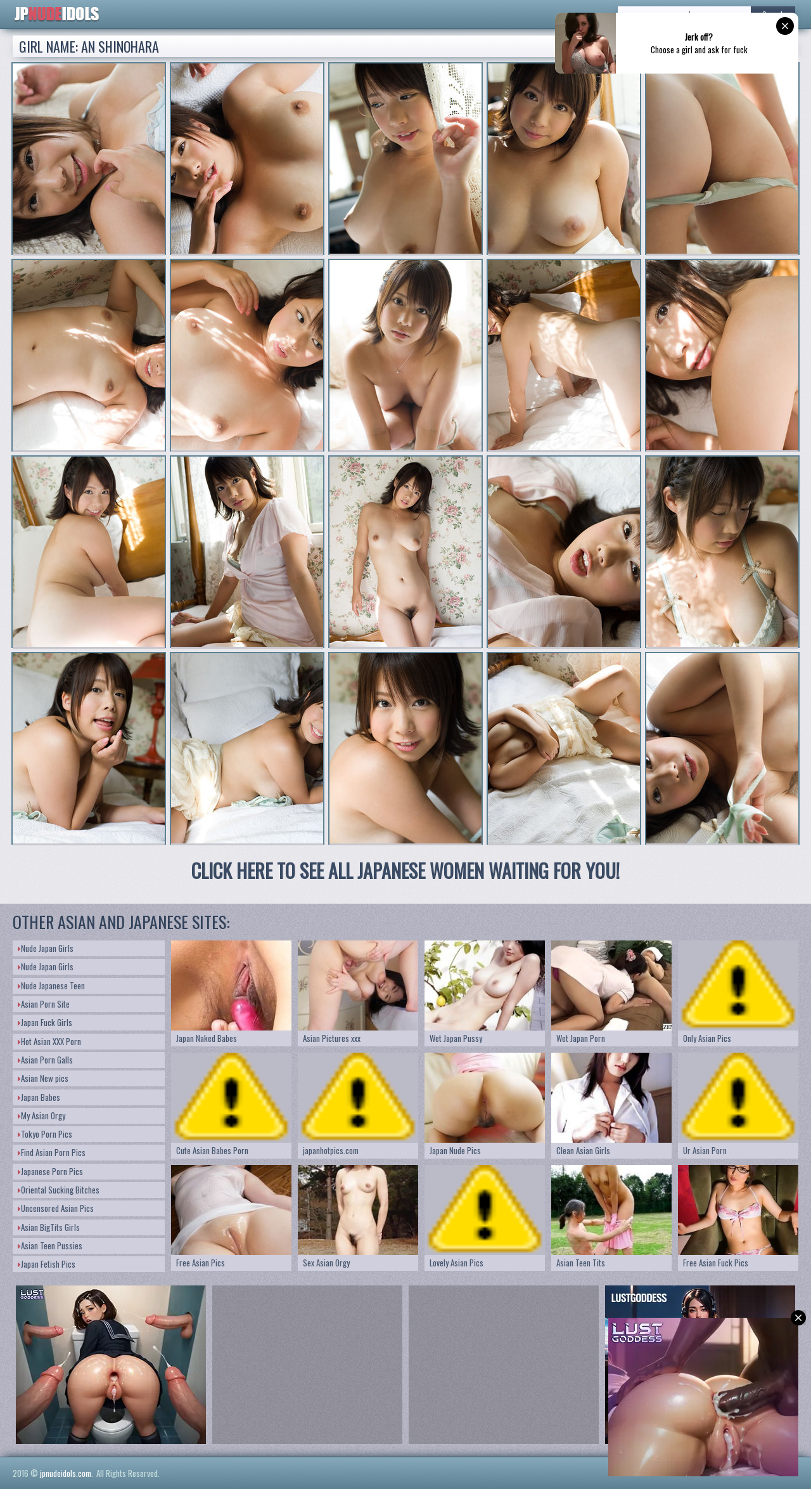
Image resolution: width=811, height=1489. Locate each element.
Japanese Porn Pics (50, 1171)
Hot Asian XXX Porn (49, 1041)
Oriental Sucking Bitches (58, 1189)
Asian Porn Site (44, 1004)
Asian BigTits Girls (49, 1227)
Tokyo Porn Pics (45, 1134)
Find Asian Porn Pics (52, 1152)
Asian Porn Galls (45, 1059)
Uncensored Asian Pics (56, 1208)
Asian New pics (43, 1078)
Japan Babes (39, 1097)
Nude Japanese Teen (51, 985)
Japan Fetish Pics (46, 1264)
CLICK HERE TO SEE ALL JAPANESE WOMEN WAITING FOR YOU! (405, 870)
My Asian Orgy (41, 1115)
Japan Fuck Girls (45, 1022)
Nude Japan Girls (45, 948)
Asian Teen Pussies (50, 1245)
